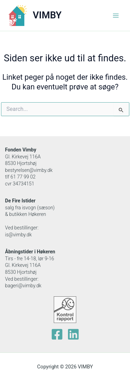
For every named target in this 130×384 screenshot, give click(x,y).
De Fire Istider (20, 200)
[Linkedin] (73, 334)
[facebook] (57, 334)
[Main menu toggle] (116, 15)
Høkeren (46, 251)
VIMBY (47, 15)
